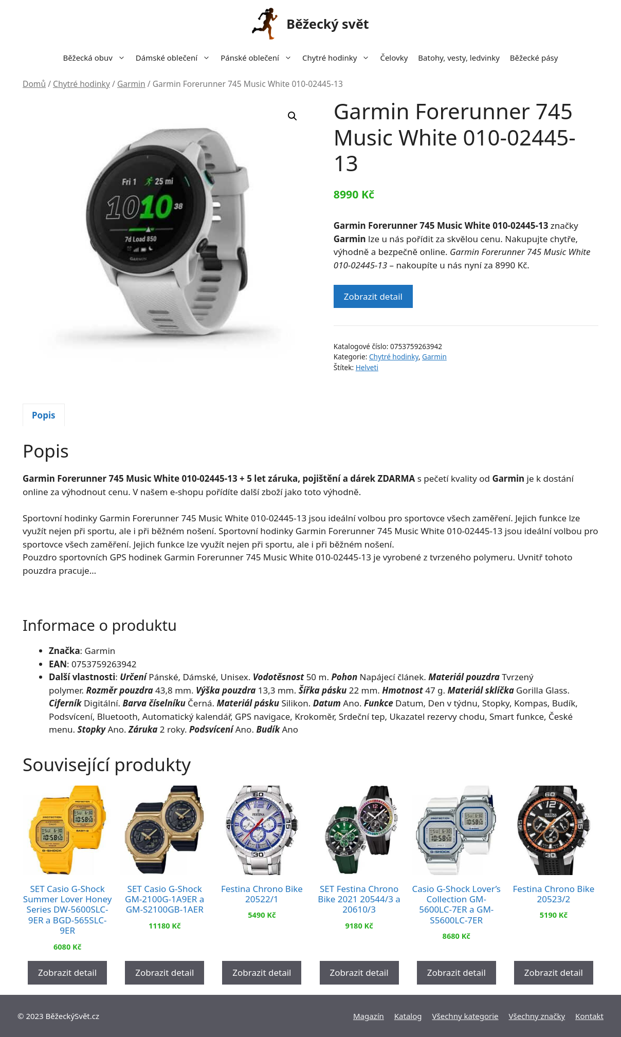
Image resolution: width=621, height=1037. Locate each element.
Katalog (408, 1016)
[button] (292, 116)
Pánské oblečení (259, 57)
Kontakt (589, 1016)
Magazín (368, 1016)
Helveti (367, 367)
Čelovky (394, 57)
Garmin (131, 83)
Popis (44, 415)
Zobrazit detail (373, 296)
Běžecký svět (327, 23)
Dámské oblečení (175, 57)
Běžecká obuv (97, 57)
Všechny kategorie (465, 1016)
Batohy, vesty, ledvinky (459, 57)
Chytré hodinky (338, 57)
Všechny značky (537, 1016)
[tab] (44, 415)
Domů (34, 83)
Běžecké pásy (534, 57)
